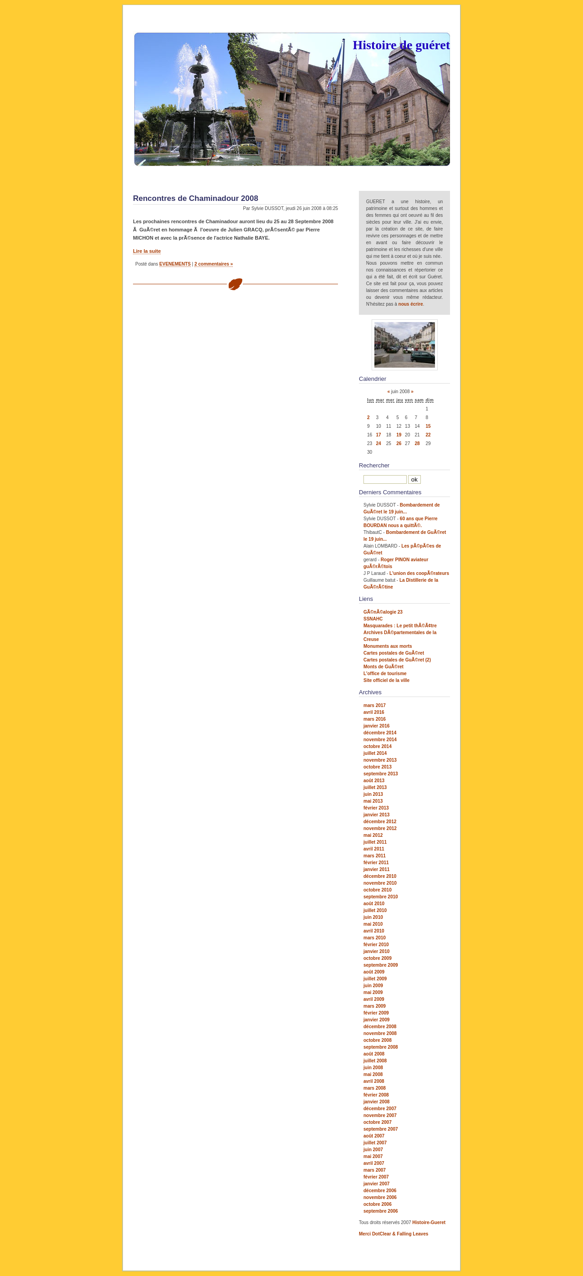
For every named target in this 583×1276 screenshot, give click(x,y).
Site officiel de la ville (386, 680)
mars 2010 (374, 937)
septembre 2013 (380, 773)
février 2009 (376, 1012)
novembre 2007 (380, 1115)
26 (398, 443)
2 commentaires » (213, 263)
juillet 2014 (375, 753)
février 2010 (376, 944)
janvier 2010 (376, 951)
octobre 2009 (377, 958)
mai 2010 (373, 924)
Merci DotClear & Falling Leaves (393, 1233)
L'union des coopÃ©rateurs (419, 573)
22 (427, 434)
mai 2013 (373, 801)
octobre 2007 (377, 1122)
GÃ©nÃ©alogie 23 (383, 612)
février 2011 (376, 862)
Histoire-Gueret (428, 1222)
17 (378, 434)
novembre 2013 (380, 760)
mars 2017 (374, 705)
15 (427, 426)
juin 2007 (373, 1149)
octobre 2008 (377, 1040)
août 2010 (373, 903)
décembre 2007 (379, 1108)
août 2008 (373, 1053)
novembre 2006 (380, 1197)
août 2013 (373, 780)
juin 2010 (373, 917)
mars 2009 (374, 1006)
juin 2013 (373, 794)
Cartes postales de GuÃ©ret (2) (397, 659)
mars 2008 (374, 1088)
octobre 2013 (377, 766)
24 (378, 443)
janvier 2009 (376, 1019)
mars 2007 (374, 1170)
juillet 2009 (375, 978)
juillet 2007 (375, 1142)
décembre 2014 (379, 732)
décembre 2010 (379, 876)
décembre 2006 (379, 1190)
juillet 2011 (375, 842)
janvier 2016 (376, 725)
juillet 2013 (375, 787)
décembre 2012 (379, 821)
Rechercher (374, 465)
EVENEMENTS (175, 263)
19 (398, 434)
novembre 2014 (380, 739)
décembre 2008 (379, 1026)
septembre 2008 (380, 1047)
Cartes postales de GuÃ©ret (393, 653)
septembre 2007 (380, 1129)
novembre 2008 (380, 1033)
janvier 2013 (376, 814)
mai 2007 (373, 1156)
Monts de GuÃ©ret (383, 666)
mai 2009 (373, 992)
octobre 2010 (377, 889)
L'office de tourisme (385, 673)
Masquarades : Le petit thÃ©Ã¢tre (400, 625)
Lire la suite (147, 251)
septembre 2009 (380, 965)
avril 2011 (373, 848)
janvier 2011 (376, 869)
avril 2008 (373, 1081)
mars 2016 (374, 719)
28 (417, 443)
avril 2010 (373, 930)
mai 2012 (373, 835)
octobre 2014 (377, 746)
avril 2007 (373, 1163)
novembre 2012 (380, 828)
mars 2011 (374, 855)
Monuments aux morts (387, 646)
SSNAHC (373, 618)
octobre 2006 (377, 1204)
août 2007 (373, 1135)
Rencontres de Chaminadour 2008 (195, 198)
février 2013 (376, 807)
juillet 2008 (375, 1060)
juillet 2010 (375, 910)
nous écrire (411, 304)
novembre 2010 (380, 883)
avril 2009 (373, 999)
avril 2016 (373, 712)
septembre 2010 (380, 896)
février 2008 (376, 1094)
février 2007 (376, 1176)
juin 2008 (373, 1067)
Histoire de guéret (401, 45)
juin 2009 (373, 985)
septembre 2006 (380, 1211)
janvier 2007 (376, 1183)
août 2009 (373, 971)
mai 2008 (373, 1074)
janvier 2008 (376, 1101)
